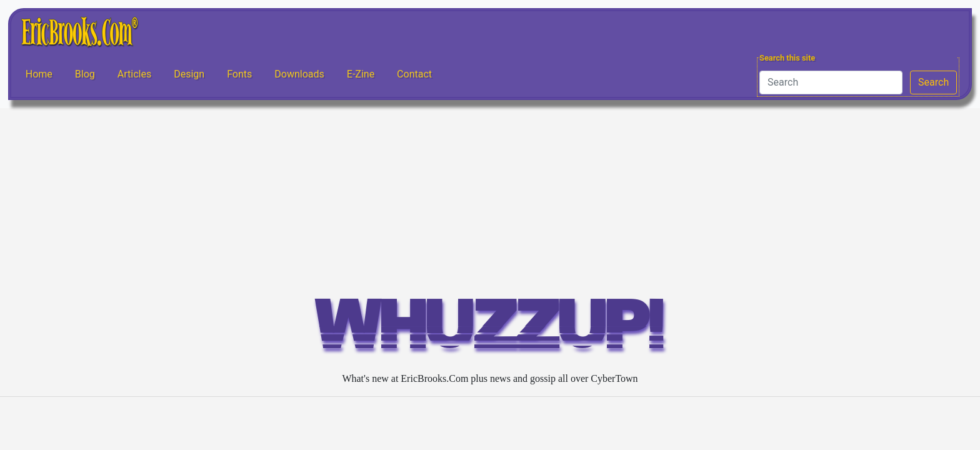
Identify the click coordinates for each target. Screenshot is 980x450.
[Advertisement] (490, 201)
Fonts (239, 74)
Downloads (299, 74)
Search (933, 82)
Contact (414, 74)
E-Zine (360, 74)
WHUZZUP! (490, 330)
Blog (85, 74)
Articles (134, 74)
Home (39, 74)
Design (189, 74)
